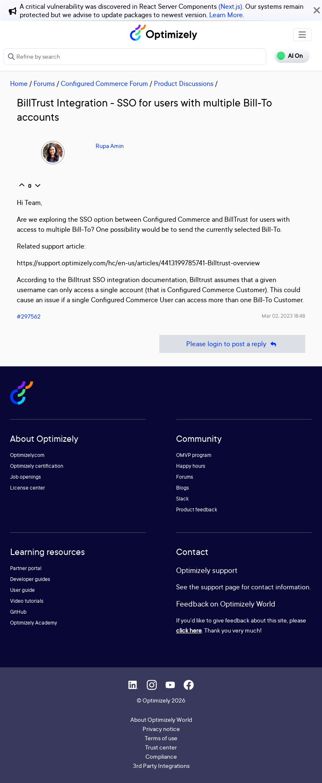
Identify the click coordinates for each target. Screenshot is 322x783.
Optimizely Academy (33, 622)
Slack (182, 498)
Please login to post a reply (232, 344)
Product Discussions (183, 83)
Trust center (161, 747)
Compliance (161, 756)
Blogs (182, 487)
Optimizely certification (36, 465)
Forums (44, 83)
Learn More (226, 14)
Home (19, 83)
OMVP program (193, 455)
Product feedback (196, 509)
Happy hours (190, 465)
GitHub (18, 611)
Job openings (25, 476)
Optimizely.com (27, 455)
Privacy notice (161, 729)
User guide (22, 590)
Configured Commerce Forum (104, 83)
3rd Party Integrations (161, 766)
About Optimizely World (161, 719)
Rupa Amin (110, 146)
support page (220, 586)
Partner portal (26, 568)
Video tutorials (27, 600)
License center (27, 487)
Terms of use (161, 738)
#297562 (29, 316)
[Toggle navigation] (302, 35)
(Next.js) (230, 6)
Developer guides (30, 579)
